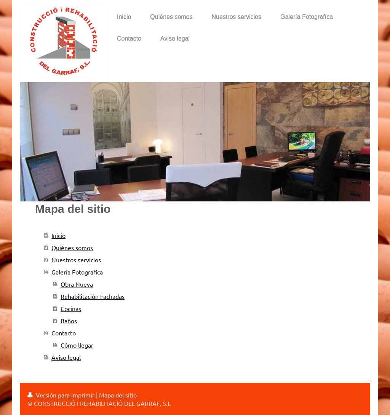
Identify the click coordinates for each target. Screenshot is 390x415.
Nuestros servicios (76, 259)
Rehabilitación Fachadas (93, 296)
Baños (69, 320)
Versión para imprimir (61, 395)
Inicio (58, 235)
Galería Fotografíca (77, 272)
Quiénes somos (72, 247)
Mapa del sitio (118, 395)
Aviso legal (66, 357)
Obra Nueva (77, 284)
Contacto (63, 333)
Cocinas (71, 308)
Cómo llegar (77, 345)
